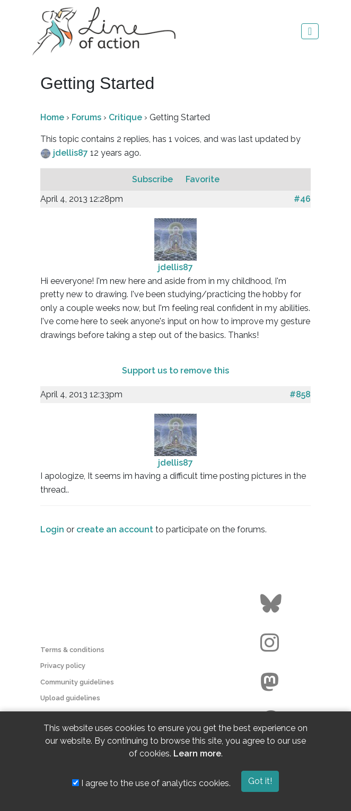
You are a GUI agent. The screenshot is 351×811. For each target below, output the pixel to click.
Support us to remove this (175, 371)
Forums (86, 117)
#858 (300, 394)
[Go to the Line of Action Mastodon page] (272, 682)
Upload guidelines (70, 698)
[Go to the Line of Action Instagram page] (272, 643)
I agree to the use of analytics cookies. (151, 783)
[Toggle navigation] (310, 31)
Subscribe (153, 179)
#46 (302, 199)
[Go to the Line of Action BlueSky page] (272, 604)
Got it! (260, 781)
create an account (114, 529)
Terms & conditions (72, 650)
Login (52, 529)
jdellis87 (71, 153)
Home (52, 117)
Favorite (203, 179)
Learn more (197, 753)
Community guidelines (77, 682)
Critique (125, 117)
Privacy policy (62, 666)
